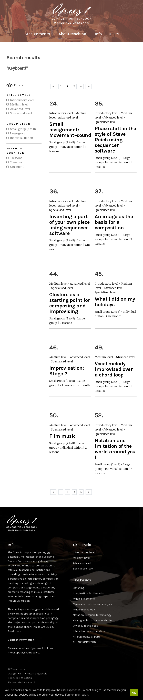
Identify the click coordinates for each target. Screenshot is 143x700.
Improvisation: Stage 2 (66, 371)
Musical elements (84, 598)
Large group (18, 133)
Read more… (15, 631)
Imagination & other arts (88, 593)
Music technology (84, 609)
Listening (78, 587)
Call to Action (23, 678)
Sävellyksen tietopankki (71, 13)
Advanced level (20, 109)
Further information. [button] (77, 694)
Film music (62, 436)
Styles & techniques (85, 625)
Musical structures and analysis (92, 604)
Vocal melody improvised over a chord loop (114, 369)
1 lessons (16, 158)
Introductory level (22, 100)
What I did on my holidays (115, 302)
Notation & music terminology (92, 615)
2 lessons (16, 162)
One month (17, 166)
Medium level (19, 104)
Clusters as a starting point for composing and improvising (69, 303)
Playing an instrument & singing (93, 620)
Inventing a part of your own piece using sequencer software (69, 224)
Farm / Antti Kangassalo (32, 673)
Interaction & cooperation (89, 631)
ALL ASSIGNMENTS (84, 642)
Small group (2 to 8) (23, 129)
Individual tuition (21, 137)
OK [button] (134, 692)
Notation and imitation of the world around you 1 (115, 448)
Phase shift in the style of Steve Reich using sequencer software (115, 139)
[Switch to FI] (109, 34)
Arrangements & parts (86, 636)
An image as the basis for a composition (114, 222)
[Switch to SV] (117, 34)
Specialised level (21, 113)
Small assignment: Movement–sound (70, 129)
